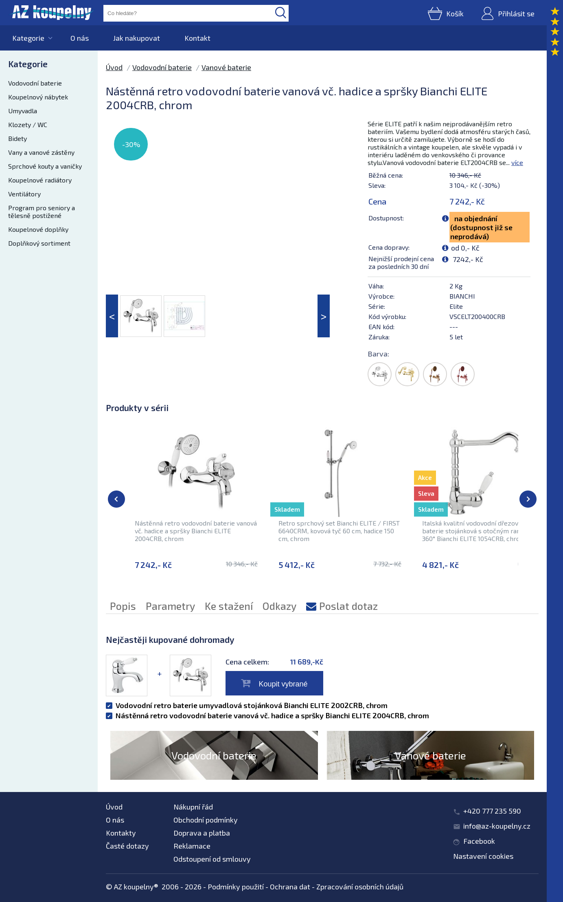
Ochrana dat (290, 886)
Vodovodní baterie (35, 83)
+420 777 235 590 (492, 810)
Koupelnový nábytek (38, 97)
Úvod (114, 67)
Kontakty (121, 832)
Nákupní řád (193, 806)
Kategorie (28, 37)
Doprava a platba (201, 832)
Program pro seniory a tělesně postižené (41, 211)
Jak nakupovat (136, 37)
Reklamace (191, 845)
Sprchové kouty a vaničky (45, 166)
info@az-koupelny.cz (496, 825)
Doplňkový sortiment (39, 243)
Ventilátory (24, 194)
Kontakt (197, 37)
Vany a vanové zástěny (41, 152)
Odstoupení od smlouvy (212, 858)
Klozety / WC (27, 124)
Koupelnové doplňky (38, 229)
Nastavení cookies (483, 855)
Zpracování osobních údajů (359, 886)
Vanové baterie (226, 67)
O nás (79, 37)
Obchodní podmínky (205, 819)
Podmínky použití (236, 886)
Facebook (479, 840)
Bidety (17, 138)
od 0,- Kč (465, 247)
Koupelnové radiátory (40, 180)
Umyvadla (22, 110)
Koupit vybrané (282, 684)
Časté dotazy (127, 845)
